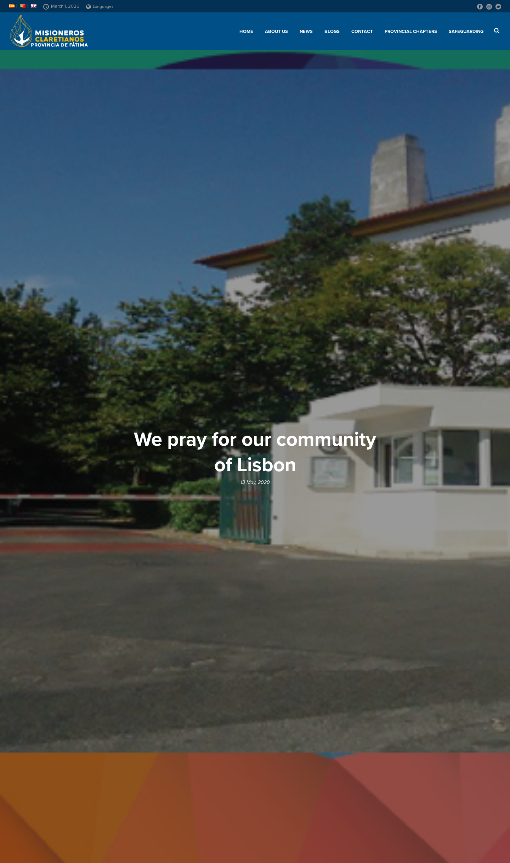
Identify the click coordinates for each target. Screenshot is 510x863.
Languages (100, 6)
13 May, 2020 (255, 482)
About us (276, 31)
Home (246, 31)
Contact (362, 31)
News (306, 31)
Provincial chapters (411, 31)
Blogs (332, 31)
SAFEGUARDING (466, 31)
